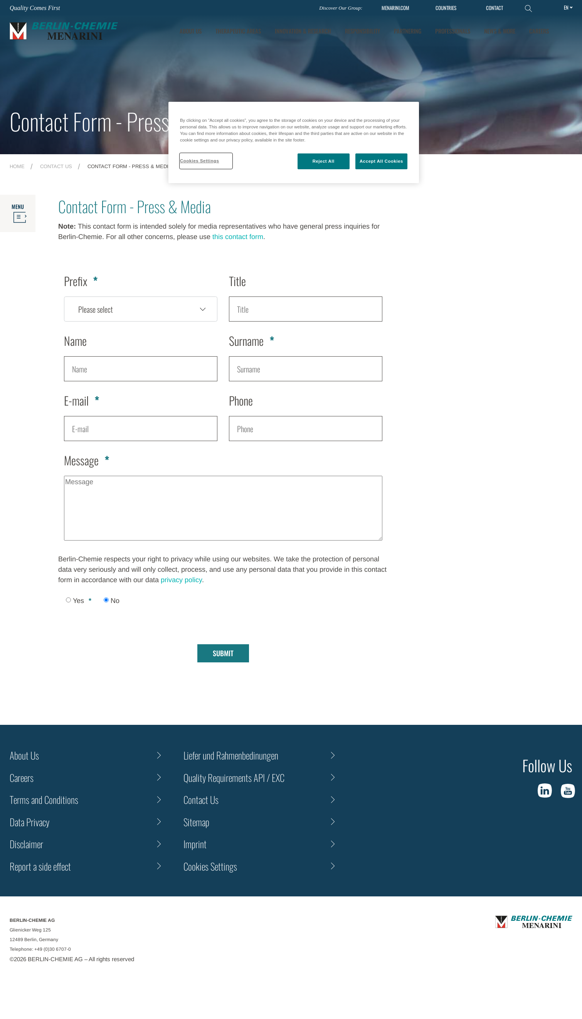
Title (237, 281)
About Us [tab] (191, 31)
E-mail (76, 400)
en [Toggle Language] (566, 7)
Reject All (324, 161)
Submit (223, 653)
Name (75, 340)
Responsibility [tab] (362, 31)
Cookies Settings (210, 866)
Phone (241, 400)
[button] (567, 30)
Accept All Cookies (381, 161)
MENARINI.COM (395, 8)
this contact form (237, 237)
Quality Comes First (35, 8)
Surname (246, 340)
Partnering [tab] (407, 31)
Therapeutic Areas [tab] (238, 31)
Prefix (75, 281)
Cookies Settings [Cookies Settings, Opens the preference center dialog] (199, 160)
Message (81, 460)
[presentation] (116, 622)
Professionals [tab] (452, 31)
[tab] (303, 31)
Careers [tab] (539, 31)
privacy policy (181, 580)
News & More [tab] (499, 31)
